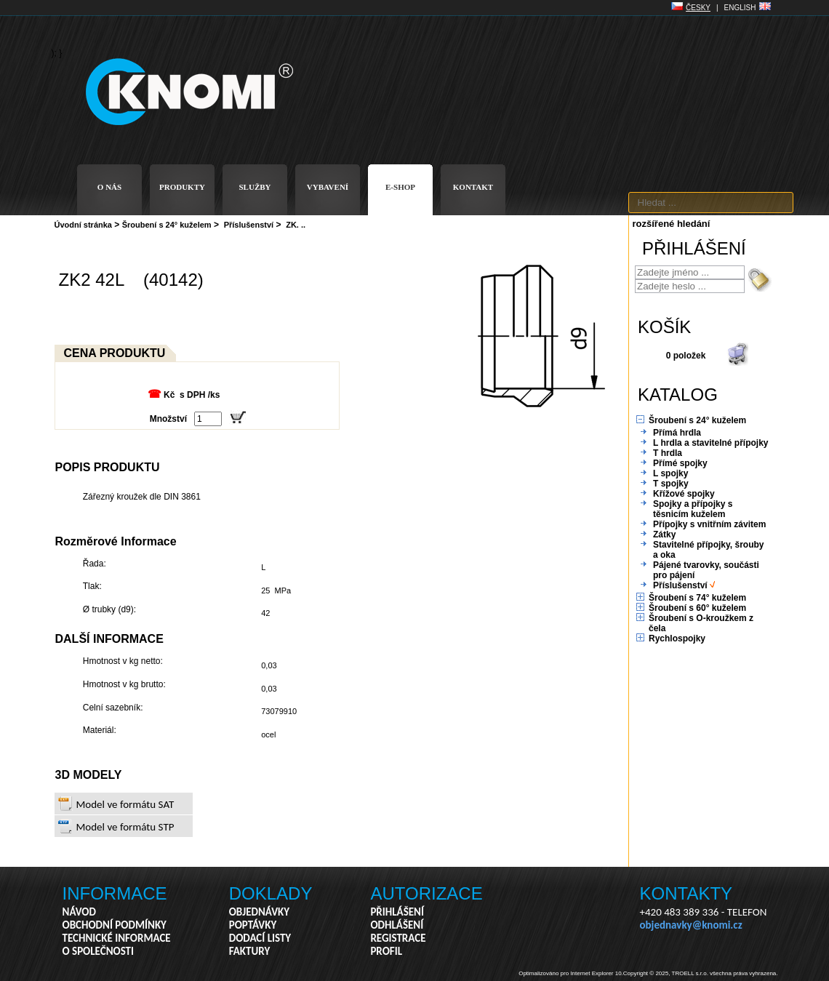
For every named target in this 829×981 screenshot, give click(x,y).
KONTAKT (473, 187)
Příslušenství (248, 224)
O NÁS (109, 187)
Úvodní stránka (83, 224)
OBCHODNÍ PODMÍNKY (115, 925)
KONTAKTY (686, 893)
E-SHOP (400, 187)
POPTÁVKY (253, 925)
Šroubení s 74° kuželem (697, 598)
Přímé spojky (680, 463)
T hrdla (667, 453)
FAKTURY (250, 951)
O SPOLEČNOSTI (99, 951)
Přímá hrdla (677, 433)
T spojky (671, 484)
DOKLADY (271, 893)
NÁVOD (79, 911)
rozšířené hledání (671, 223)
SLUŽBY (255, 187)
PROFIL (386, 951)
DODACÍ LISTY (260, 938)
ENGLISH (740, 8)
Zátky (664, 534)
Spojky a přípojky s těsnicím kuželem (692, 509)
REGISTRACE (397, 938)
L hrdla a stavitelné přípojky (711, 443)
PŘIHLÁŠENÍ (397, 911)
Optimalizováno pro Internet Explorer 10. (570, 973)
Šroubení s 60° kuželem (697, 608)
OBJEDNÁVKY (259, 911)
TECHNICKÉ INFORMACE (117, 938)
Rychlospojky (677, 638)
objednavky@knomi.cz (691, 925)
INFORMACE (115, 893)
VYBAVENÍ (327, 187)
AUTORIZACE (426, 893)
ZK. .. (295, 224)
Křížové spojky (684, 494)
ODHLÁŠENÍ (396, 925)
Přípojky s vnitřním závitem (709, 524)
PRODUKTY (182, 187)
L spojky (670, 473)
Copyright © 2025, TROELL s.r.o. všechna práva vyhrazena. (700, 973)
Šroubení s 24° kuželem (167, 224)
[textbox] (710, 202)
